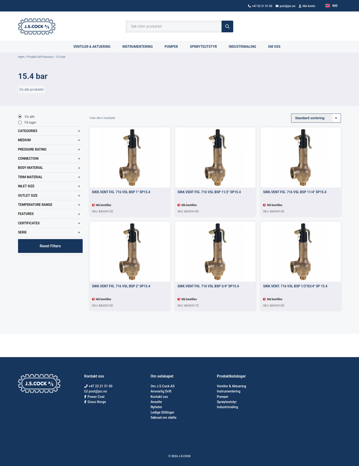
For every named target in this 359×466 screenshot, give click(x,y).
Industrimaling (245, 46)
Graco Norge (95, 402)
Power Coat (94, 397)
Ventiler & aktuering (94, 46)
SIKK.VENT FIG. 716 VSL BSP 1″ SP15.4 (121, 192)
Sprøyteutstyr (206, 46)
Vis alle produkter (31, 89)
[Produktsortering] (316, 118)
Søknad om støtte (164, 417)
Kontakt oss (159, 397)
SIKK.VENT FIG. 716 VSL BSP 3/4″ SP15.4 (208, 286)
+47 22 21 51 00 (260, 6)
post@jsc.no (285, 6)
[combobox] (331, 5)
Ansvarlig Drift (161, 391)
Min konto (307, 6)
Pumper (174, 46)
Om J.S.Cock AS (162, 386)
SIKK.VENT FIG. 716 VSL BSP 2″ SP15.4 (121, 286)
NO (331, 5)
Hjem (21, 57)
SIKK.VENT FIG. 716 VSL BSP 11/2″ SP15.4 (209, 192)
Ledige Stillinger (162, 412)
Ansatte (156, 402)
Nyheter (156, 407)
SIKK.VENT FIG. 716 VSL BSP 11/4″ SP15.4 (294, 192)
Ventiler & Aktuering (231, 386)
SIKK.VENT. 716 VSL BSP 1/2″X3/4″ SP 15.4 (295, 286)
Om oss (277, 46)
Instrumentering (140, 46)
